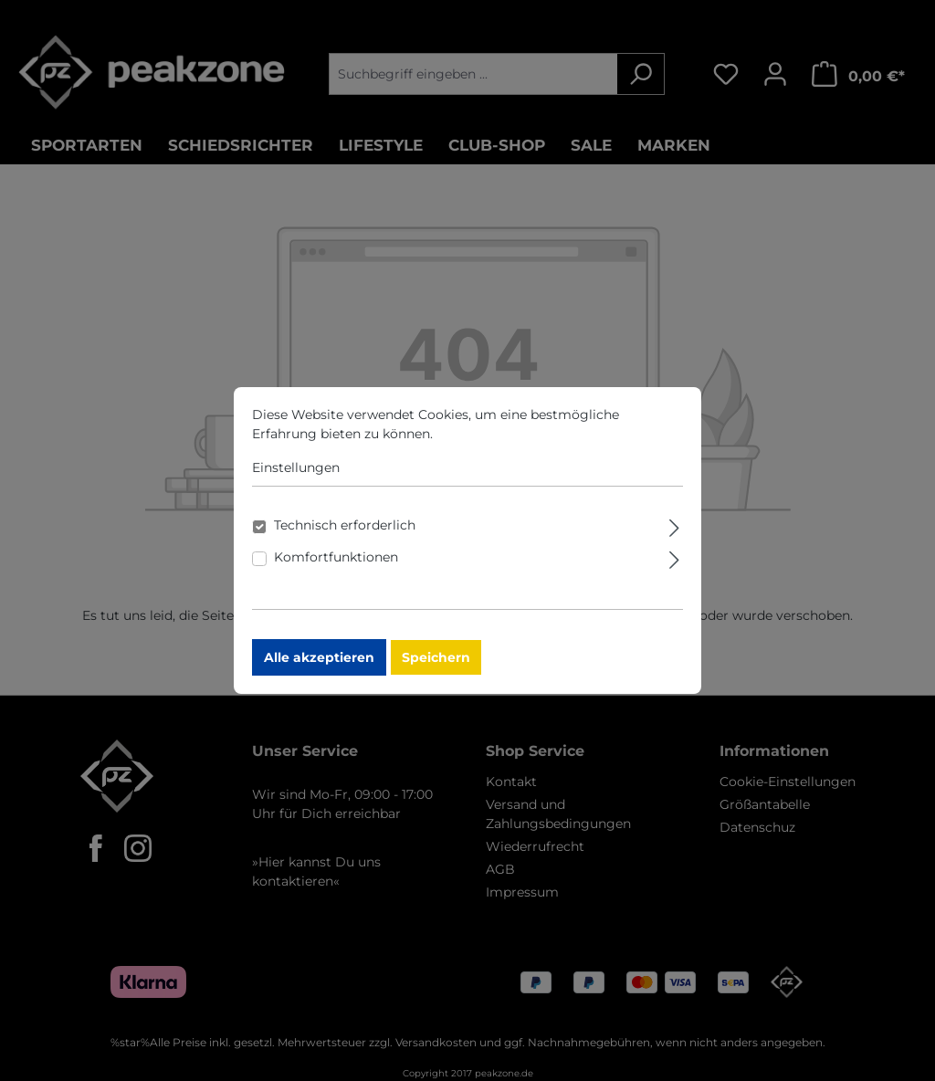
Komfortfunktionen (336, 569)
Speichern (436, 670)
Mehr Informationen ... (506, 446)
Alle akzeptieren (319, 670)
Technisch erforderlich (344, 538)
